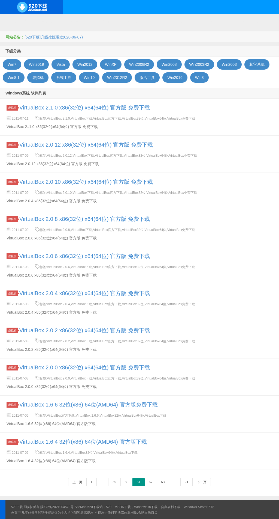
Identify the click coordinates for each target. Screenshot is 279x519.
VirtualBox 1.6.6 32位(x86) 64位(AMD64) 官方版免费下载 (88, 405)
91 (186, 482)
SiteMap (81, 507)
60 (126, 482)
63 (163, 482)
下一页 (202, 482)
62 (150, 482)
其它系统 (257, 64)
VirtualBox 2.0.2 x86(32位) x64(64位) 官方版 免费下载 (84, 330)
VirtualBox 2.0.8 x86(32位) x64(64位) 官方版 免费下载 (84, 219)
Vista (60, 64)
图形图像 (236, 21)
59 (114, 482)
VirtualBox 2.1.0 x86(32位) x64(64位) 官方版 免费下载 (84, 108)
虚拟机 (38, 77)
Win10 (89, 77)
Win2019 (36, 64)
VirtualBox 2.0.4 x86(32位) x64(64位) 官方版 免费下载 (84, 293)
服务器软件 (102, 21)
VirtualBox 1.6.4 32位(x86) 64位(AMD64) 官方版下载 (83, 442)
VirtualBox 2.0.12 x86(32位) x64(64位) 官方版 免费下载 (86, 145)
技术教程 (157, 21)
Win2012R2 (117, 77)
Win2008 (169, 64)
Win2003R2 (199, 64)
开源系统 (47, 21)
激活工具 (147, 77)
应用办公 (183, 21)
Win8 (199, 77)
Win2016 (174, 77)
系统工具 (63, 77)
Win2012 (84, 64)
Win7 (12, 64)
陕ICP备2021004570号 (57, 507)
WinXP (111, 64)
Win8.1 (14, 77)
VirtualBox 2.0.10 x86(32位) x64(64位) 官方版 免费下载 (86, 182)
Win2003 (229, 64)
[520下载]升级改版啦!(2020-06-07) (54, 37)
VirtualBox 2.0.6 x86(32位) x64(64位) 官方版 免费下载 (84, 256)
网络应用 (130, 21)
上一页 (77, 482)
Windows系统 (17, 21)
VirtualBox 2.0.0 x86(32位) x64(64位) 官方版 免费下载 (84, 367)
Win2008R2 (139, 64)
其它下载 (262, 21)
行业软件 (209, 21)
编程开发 (73, 21)
